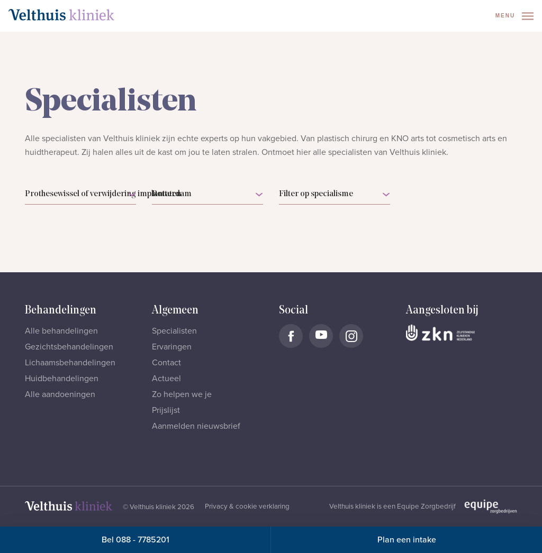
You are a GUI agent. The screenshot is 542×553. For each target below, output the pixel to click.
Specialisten (174, 331)
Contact (166, 362)
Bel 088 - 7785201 (135, 539)
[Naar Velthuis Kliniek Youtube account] (321, 336)
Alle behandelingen (61, 331)
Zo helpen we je (182, 394)
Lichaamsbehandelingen (70, 362)
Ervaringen (172, 347)
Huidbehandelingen (61, 378)
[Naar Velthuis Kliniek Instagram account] (351, 336)
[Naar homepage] (61, 15)
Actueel (166, 378)
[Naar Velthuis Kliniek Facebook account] (291, 336)
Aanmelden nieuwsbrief (196, 426)
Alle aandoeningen (60, 394)
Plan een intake (406, 539)
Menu (514, 16)
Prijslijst (166, 410)
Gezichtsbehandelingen (69, 347)
